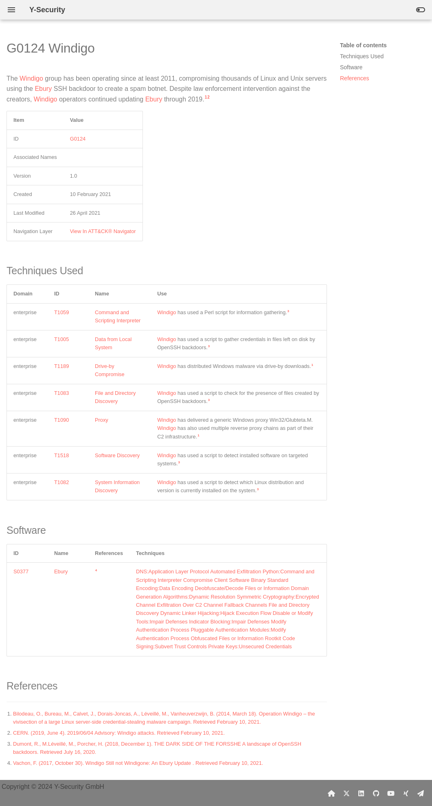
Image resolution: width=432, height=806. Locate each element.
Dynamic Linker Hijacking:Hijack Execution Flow (215, 613)
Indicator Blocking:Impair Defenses (229, 622)
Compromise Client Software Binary (224, 580)
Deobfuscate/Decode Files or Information (242, 588)
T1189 (61, 366)
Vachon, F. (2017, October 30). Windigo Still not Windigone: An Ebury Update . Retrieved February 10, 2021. (138, 763)
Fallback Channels (245, 605)
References (354, 78)
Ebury (43, 88)
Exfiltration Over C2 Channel (190, 605)
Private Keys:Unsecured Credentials (250, 646)
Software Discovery (117, 455)
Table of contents (363, 45)
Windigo (31, 78)
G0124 (78, 139)
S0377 (21, 571)
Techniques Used (362, 56)
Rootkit (273, 638)
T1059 (61, 312)
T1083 (61, 393)
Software (351, 67)
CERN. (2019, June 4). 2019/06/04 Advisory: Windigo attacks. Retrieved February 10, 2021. (119, 733)
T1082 (61, 482)
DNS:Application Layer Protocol (172, 571)
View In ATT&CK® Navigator (103, 231)
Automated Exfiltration (235, 571)
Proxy (101, 420)
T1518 (61, 455)
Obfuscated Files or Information (227, 638)
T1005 (61, 339)
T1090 (61, 420)
